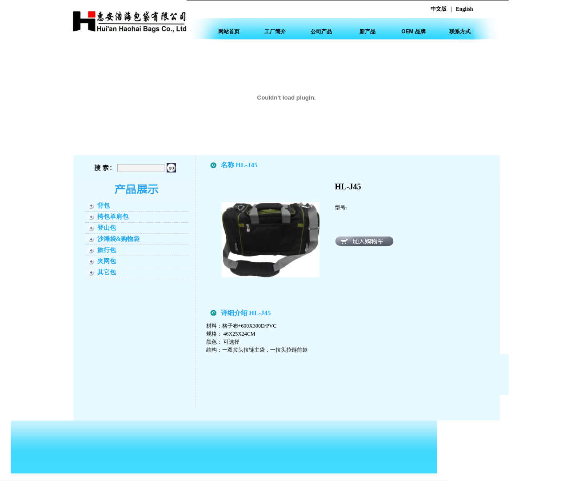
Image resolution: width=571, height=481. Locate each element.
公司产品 (321, 31)
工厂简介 (275, 31)
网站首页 (229, 31)
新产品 (367, 31)
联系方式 (460, 31)
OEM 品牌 (413, 31)
